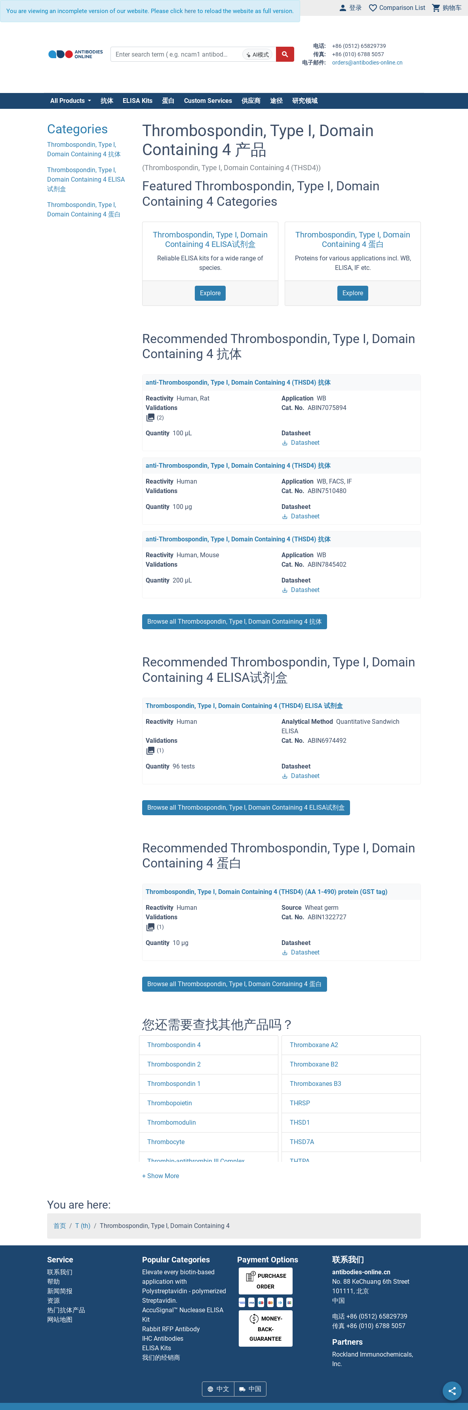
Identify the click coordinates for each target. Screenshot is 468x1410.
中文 (218, 1389)
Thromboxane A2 (314, 1045)
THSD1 (300, 1122)
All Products (68, 100)
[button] (160, 1176)
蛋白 (168, 100)
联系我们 (59, 1272)
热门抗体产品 (66, 1310)
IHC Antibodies (162, 1338)
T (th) (83, 1226)
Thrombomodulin (171, 1122)
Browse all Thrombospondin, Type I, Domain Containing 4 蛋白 (234, 984)
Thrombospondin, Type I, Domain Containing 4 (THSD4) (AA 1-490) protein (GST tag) (267, 892)
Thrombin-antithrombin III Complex (196, 1161)
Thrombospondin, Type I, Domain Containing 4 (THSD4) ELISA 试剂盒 (244, 706)
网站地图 (59, 1319)
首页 (59, 1226)
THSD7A (302, 1142)
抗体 (107, 100)
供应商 (251, 100)
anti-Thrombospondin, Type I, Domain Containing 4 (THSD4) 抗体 (238, 382)
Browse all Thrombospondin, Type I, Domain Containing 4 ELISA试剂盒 (246, 807)
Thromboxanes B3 (315, 1083)
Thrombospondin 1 (174, 1083)
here (190, 11)
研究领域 (305, 100)
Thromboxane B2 (314, 1064)
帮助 (53, 1281)
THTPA (300, 1161)
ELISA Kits (137, 100)
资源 (53, 1300)
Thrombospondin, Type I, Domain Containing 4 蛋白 (352, 239)
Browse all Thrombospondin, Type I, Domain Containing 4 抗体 (234, 621)
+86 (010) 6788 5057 (375, 1326)
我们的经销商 (161, 1357)
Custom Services (208, 100)
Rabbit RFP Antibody (171, 1329)
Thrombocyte (166, 1142)
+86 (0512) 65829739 (376, 1316)
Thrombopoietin (169, 1103)
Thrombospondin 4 (174, 1045)
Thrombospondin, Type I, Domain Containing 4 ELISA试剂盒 (210, 239)
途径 (276, 100)
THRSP (300, 1103)
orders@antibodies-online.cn (367, 62)
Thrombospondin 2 (174, 1064)
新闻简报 (59, 1291)
